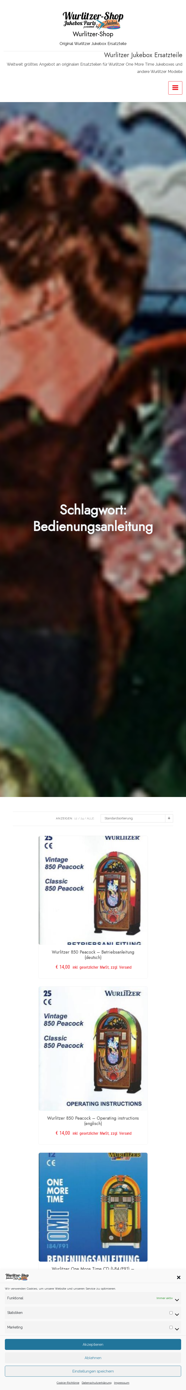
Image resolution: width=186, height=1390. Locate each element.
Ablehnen (93, 1362)
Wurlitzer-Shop (93, 34)
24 (82, 818)
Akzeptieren (93, 1348)
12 (75, 818)
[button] (178, 1281)
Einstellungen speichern (93, 1375)
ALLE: (91, 818)
